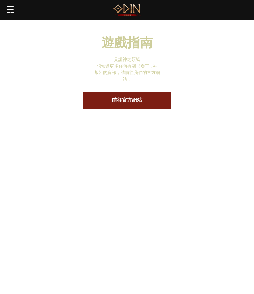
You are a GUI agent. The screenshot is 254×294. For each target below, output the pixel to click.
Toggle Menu (10, 10)
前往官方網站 (127, 100)
